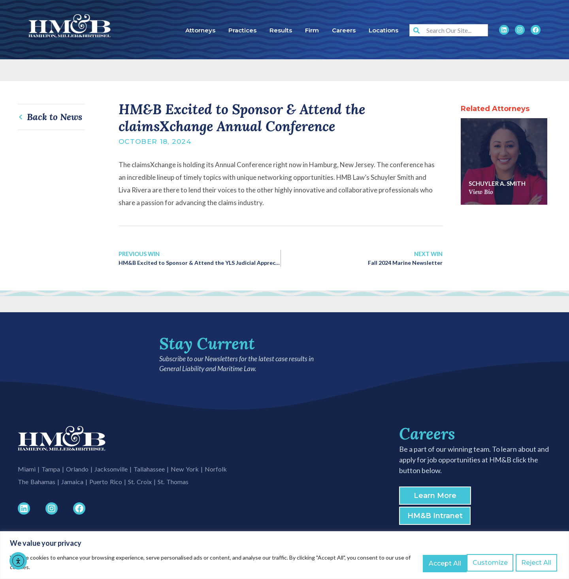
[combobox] (448, 30)
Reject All (488, 562)
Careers (344, 30)
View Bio (481, 192)
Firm (312, 30)
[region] (284, 555)
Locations (383, 30)
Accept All (536, 562)
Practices (242, 30)
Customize (439, 562)
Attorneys (200, 30)
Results (280, 30)
